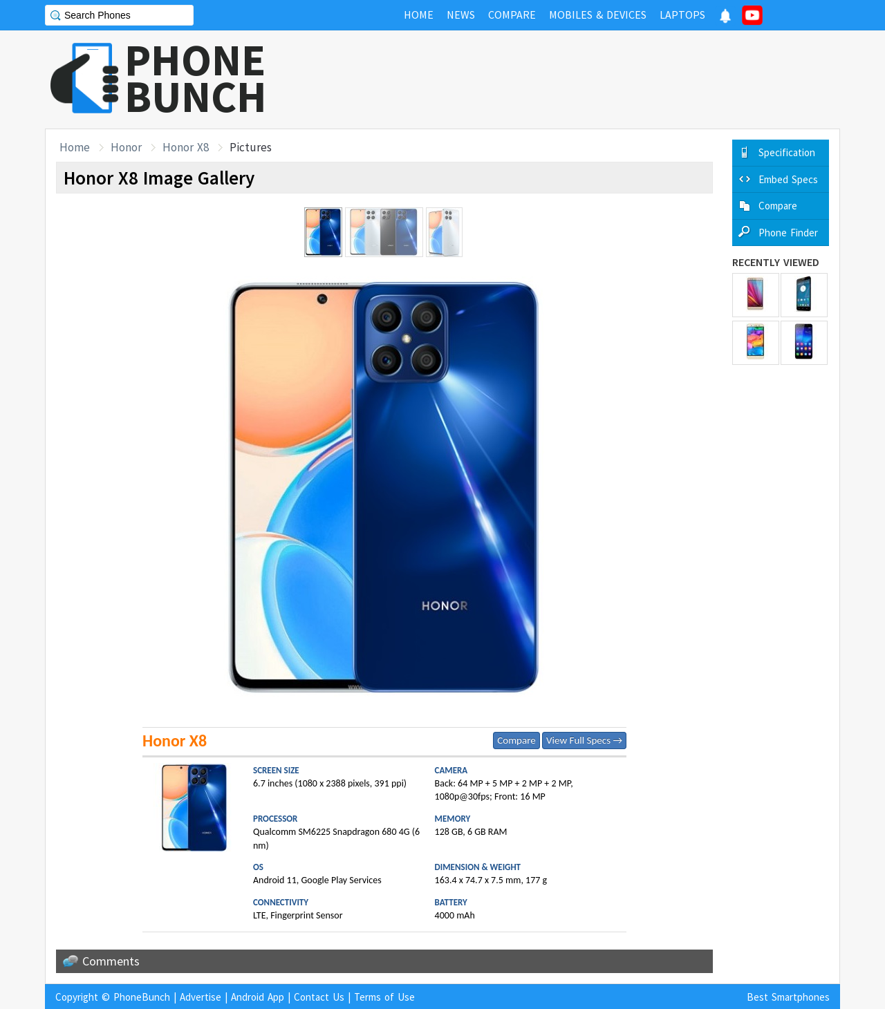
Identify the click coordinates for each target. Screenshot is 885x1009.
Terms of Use (384, 996)
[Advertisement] (588, 79)
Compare (516, 740)
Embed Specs (788, 179)
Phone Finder (788, 232)
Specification (786, 152)
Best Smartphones (788, 996)
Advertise (200, 996)
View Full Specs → (584, 740)
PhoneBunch (141, 996)
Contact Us (319, 996)
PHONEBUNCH (195, 78)
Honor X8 (185, 147)
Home (74, 147)
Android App (257, 996)
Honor (126, 147)
